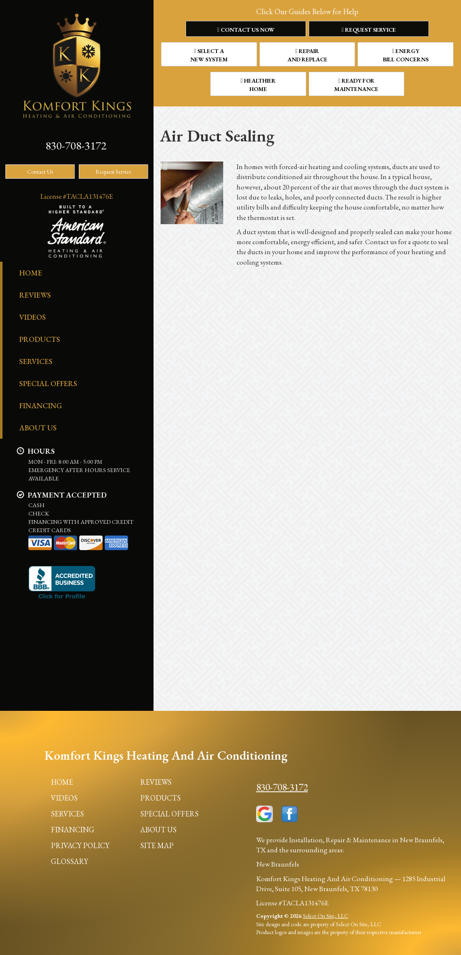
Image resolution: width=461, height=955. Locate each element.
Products (39, 339)
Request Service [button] (113, 171)
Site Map (157, 845)
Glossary (69, 861)
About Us (38, 427)
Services (36, 361)
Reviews (35, 295)
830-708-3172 (282, 787)
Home (30, 273)
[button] (246, 29)
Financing (40, 405)
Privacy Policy (80, 845)
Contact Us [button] (40, 171)
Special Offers (48, 383)
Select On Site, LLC (325, 916)
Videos (32, 317)
